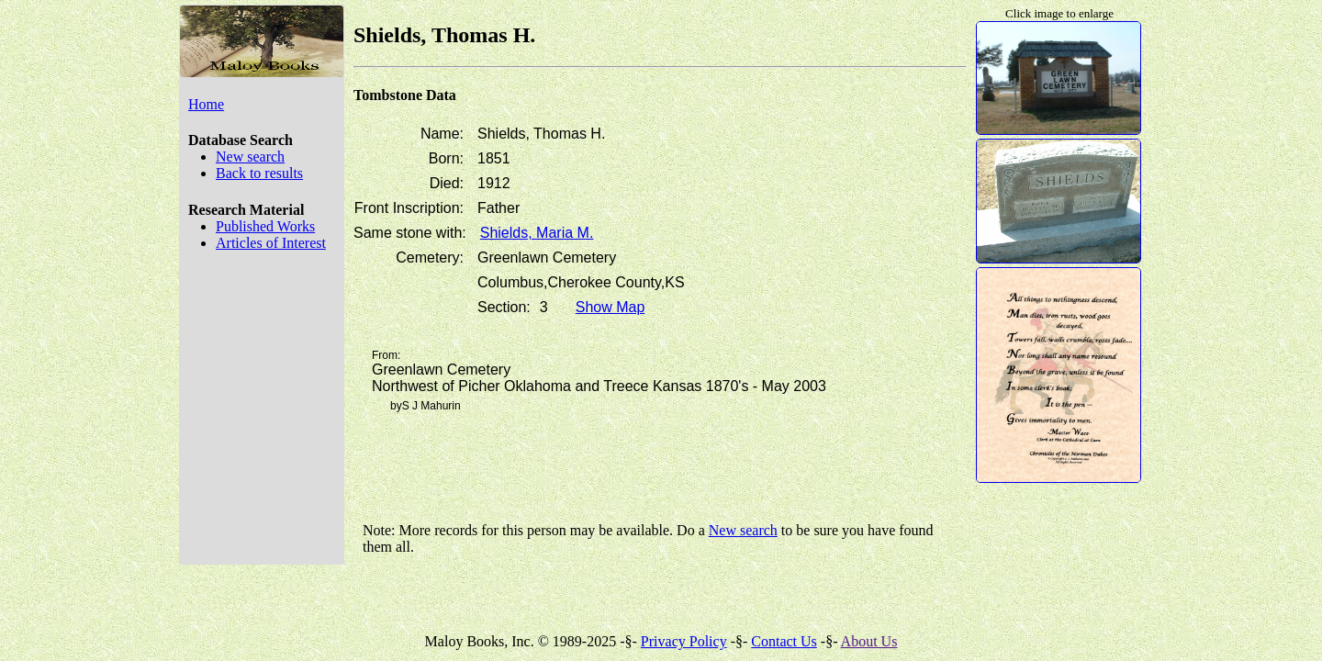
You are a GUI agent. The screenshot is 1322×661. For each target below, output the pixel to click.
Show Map (610, 307)
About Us (869, 641)
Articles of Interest (271, 243)
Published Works (265, 226)
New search (250, 156)
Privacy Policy (684, 641)
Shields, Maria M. (537, 233)
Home (206, 104)
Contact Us (784, 641)
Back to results (259, 173)
